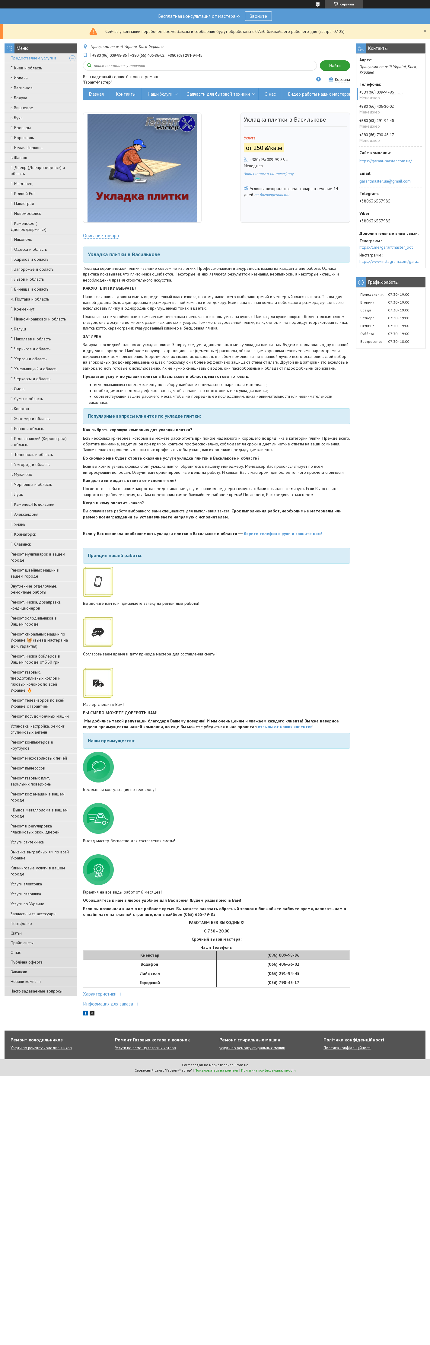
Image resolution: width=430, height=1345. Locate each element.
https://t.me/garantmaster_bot (386, 247)
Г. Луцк (17, 494)
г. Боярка (19, 97)
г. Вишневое (22, 107)
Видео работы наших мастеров (319, 94)
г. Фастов (19, 157)
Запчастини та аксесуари (33, 913)
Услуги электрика (26, 884)
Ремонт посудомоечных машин (40, 716)
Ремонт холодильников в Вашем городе (34, 621)
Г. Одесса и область (29, 249)
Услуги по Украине (27, 904)
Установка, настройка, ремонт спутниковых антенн (37, 729)
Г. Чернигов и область (30, 349)
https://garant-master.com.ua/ (385, 161)
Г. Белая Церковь (26, 147)
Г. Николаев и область (31, 339)
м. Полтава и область (30, 299)
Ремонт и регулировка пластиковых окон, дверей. (35, 829)
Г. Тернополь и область (32, 454)
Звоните (258, 16)
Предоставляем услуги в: (34, 58)
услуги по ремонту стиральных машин (252, 1058)
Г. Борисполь (22, 137)
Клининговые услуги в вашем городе (38, 871)
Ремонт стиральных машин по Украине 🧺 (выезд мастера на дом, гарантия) (39, 640)
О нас (16, 952)
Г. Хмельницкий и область (34, 368)
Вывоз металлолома (383, 94)
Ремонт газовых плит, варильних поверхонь (31, 781)
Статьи (16, 933)
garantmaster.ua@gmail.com (385, 181)
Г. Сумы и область (27, 398)
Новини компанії (26, 981)
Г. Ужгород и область (30, 464)
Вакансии (19, 971)
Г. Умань (18, 524)
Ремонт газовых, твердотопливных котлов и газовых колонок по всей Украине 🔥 (35, 681)
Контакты (125, 94)
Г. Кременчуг (22, 309)
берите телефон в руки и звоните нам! (283, 544)
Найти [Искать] (335, 65)
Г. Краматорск (23, 534)
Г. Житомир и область (30, 418)
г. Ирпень (19, 78)
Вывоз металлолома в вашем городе (39, 813)
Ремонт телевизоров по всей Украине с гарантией (37, 703)
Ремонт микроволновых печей (39, 758)
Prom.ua (241, 1075)
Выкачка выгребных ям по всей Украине (40, 855)
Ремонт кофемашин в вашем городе (38, 797)
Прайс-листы (22, 942)
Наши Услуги (160, 94)
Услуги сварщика (26, 894)
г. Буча (17, 117)
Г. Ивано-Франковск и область (38, 319)
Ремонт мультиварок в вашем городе (38, 557)
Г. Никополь (21, 239)
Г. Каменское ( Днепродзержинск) (28, 226)
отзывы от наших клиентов (285, 737)
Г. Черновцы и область (31, 484)
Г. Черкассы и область (30, 378)
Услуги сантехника (27, 842)
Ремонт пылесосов (28, 768)
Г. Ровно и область (27, 428)
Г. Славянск (21, 544)
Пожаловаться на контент (216, 1081)
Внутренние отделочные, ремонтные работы (34, 589)
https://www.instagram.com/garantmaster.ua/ (390, 261)
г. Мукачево (21, 474)
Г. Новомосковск (26, 213)
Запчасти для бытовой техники (218, 94)
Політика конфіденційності (347, 1058)
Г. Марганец (22, 183)
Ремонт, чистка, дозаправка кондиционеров (36, 605)
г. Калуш (18, 329)
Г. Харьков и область (29, 259)
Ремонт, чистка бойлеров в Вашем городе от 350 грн (35, 659)
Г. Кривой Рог (23, 193)
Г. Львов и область (27, 279)
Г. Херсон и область (28, 359)
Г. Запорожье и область (32, 269)
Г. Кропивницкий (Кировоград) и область (39, 441)
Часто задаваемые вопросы (36, 991)
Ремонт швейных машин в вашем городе (35, 573)
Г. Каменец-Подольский (32, 504)
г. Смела (18, 388)
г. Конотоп (20, 408)
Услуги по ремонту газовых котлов (145, 1058)
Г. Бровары (21, 127)
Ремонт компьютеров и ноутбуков (32, 745)
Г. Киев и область (26, 68)
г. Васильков (22, 88)
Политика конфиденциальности (268, 1081)
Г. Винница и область (29, 289)
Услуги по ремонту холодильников (41, 1058)
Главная (96, 94)
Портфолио (21, 923)
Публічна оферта (27, 962)
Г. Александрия (24, 514)
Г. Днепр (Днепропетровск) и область (38, 170)
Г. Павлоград (22, 203)
